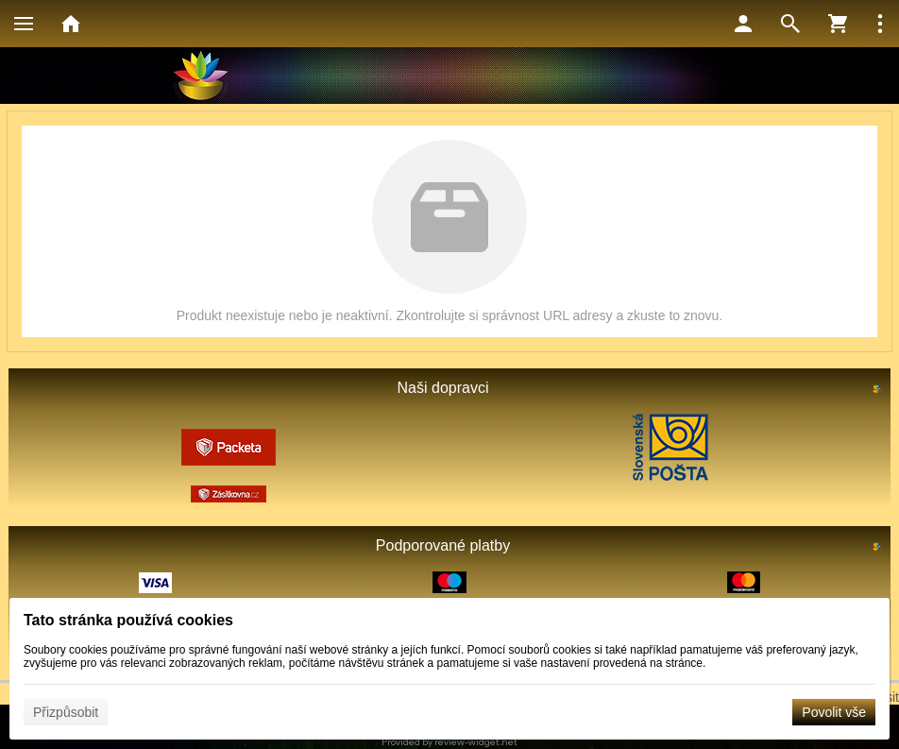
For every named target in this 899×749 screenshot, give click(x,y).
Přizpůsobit (65, 712)
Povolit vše (834, 712)
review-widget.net (475, 742)
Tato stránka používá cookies (128, 620)
